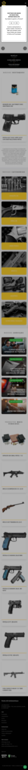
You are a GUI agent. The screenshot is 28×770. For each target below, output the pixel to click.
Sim (11, 23)
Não (16, 23)
